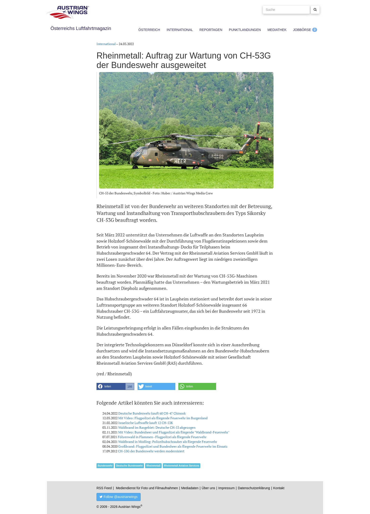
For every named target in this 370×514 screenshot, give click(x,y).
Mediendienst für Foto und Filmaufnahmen (147, 488)
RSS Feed (104, 488)
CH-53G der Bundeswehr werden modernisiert (151, 451)
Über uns (208, 488)
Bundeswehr (105, 465)
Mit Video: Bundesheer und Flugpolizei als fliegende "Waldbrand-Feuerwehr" (173, 432)
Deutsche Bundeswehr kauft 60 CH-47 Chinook (152, 413)
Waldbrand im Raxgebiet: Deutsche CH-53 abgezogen (156, 427)
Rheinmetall (153, 465)
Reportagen (210, 30)
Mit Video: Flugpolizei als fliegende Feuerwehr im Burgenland (163, 418)
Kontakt (278, 488)
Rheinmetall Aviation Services (181, 465)
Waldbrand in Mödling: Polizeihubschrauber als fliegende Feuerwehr (167, 441)
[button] (115, 386)
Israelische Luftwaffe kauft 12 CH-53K (145, 422)
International (180, 30)
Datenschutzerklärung (254, 488)
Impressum (226, 488)
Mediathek (276, 30)
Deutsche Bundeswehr (129, 465)
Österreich (149, 30)
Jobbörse (302, 30)
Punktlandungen (245, 30)
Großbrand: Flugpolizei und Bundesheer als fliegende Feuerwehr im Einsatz (172, 446)
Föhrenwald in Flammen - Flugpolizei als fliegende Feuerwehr (162, 437)
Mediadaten (189, 488)
